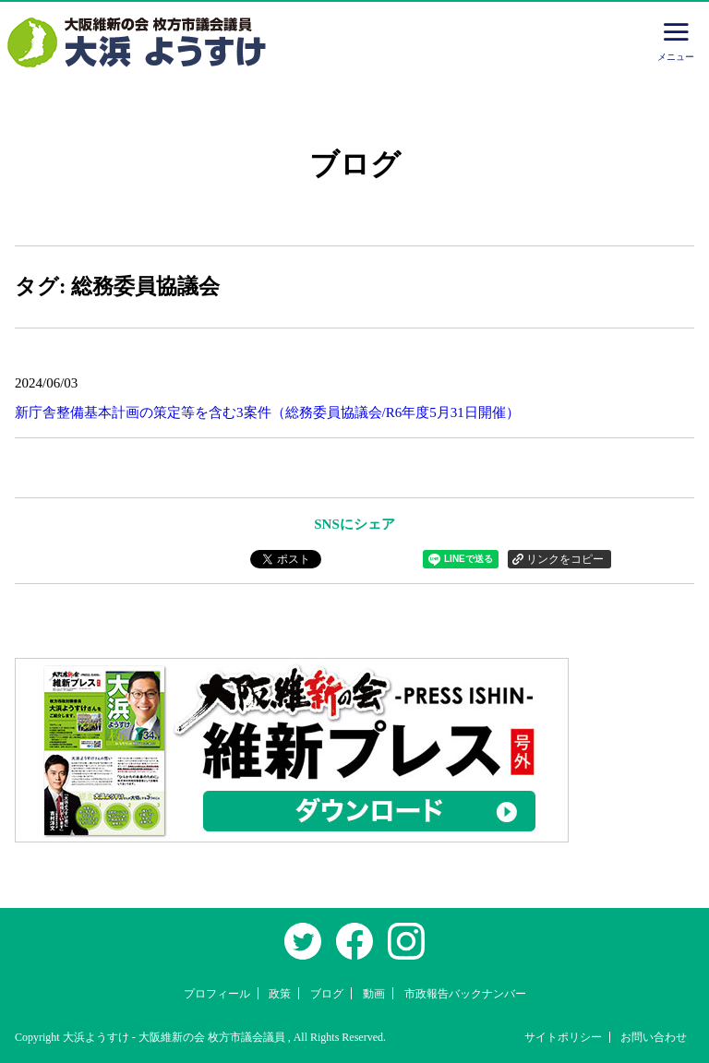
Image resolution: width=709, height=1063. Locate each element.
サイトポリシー (563, 1037)
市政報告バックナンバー (465, 993)
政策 (280, 993)
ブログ (326, 993)
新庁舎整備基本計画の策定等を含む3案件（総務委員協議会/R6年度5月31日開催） (267, 412)
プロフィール (217, 993)
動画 (374, 993)
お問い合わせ (653, 1037)
